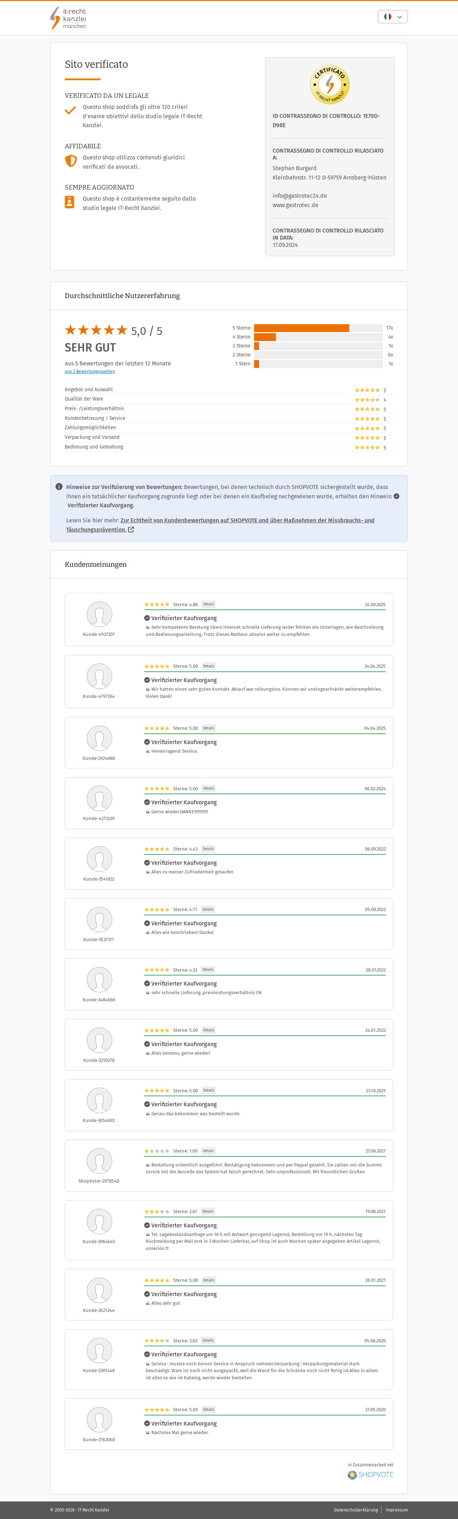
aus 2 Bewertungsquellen (90, 371)
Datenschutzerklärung (356, 1510)
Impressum (397, 1510)
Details (208, 604)
